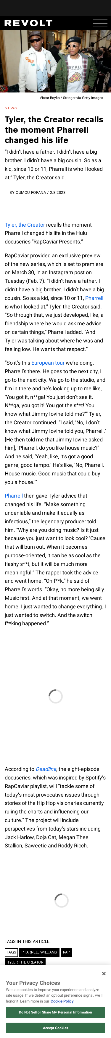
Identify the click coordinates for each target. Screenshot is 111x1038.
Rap (66, 952)
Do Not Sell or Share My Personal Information (55, 1012)
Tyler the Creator (25, 962)
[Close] (103, 973)
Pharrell (94, 298)
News (11, 108)
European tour (48, 363)
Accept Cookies (55, 1028)
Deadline (46, 769)
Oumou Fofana (31, 192)
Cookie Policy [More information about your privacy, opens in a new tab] (62, 1001)
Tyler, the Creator (25, 225)
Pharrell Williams (39, 952)
